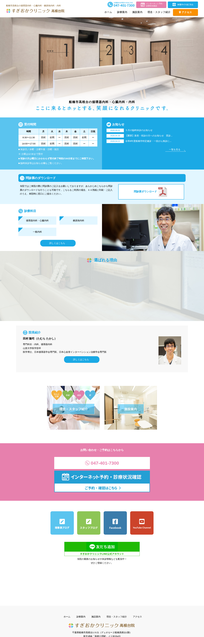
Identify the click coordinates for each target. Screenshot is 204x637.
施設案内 (137, 12)
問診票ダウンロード (151, 191)
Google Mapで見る (103, 609)
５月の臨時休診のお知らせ (129, 130)
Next (200, 65)
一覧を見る (174, 149)
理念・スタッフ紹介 (159, 12)
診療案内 (122, 12)
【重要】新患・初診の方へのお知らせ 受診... (140, 135)
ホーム (108, 12)
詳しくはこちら (57, 243)
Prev (4, 65)
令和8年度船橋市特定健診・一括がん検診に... (139, 141)
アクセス (185, 12)
